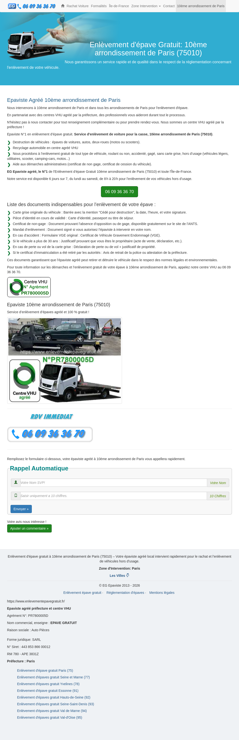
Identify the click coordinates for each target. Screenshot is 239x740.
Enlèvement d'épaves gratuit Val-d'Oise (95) (49, 717)
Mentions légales (161, 593)
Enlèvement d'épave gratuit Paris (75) (45, 670)
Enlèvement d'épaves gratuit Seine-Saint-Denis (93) (55, 704)
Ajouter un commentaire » (29, 528)
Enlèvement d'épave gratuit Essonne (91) (47, 691)
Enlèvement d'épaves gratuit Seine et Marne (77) (53, 677)
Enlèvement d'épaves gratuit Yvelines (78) (48, 684)
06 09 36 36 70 (119, 191)
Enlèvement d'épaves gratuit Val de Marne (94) (52, 711)
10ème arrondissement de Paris (200, 6)
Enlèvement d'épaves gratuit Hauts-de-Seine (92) (53, 697)
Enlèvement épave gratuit (82, 593)
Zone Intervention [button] (146, 8)
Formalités (98, 6)
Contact (169, 6)
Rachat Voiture (78, 6)
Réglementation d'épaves (125, 593)
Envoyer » (21, 509)
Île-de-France (119, 6)
